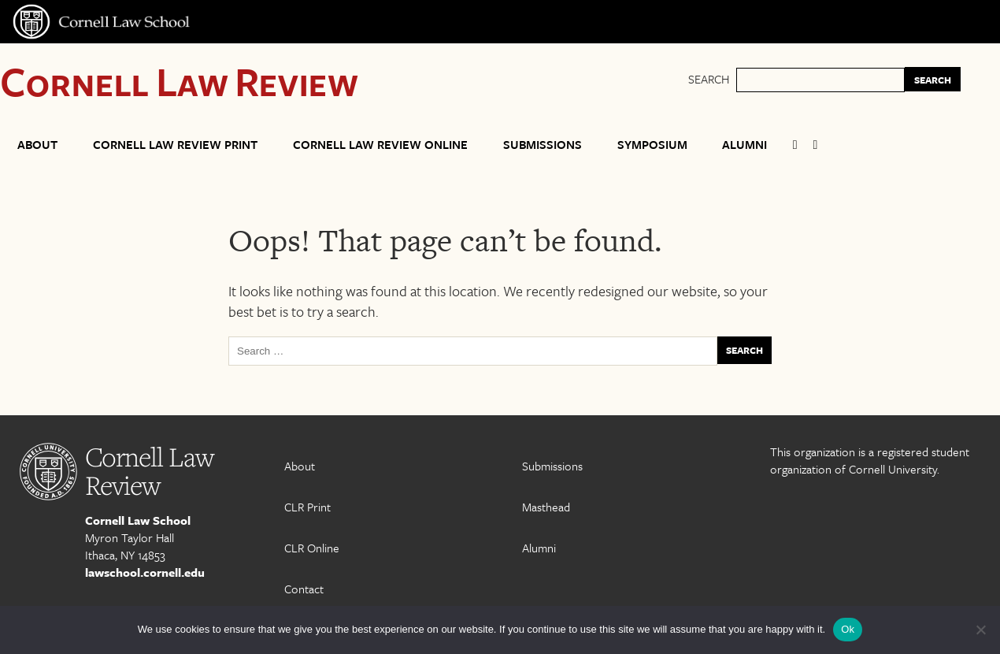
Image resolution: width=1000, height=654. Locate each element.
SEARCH (932, 79)
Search (708, 78)
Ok (847, 629)
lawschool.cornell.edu (145, 572)
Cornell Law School (138, 520)
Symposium (652, 144)
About (37, 144)
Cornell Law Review (179, 81)
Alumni (744, 144)
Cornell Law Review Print (175, 144)
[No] (980, 629)
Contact (304, 588)
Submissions (542, 144)
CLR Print (307, 506)
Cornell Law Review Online (380, 144)
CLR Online (311, 547)
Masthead (546, 506)
